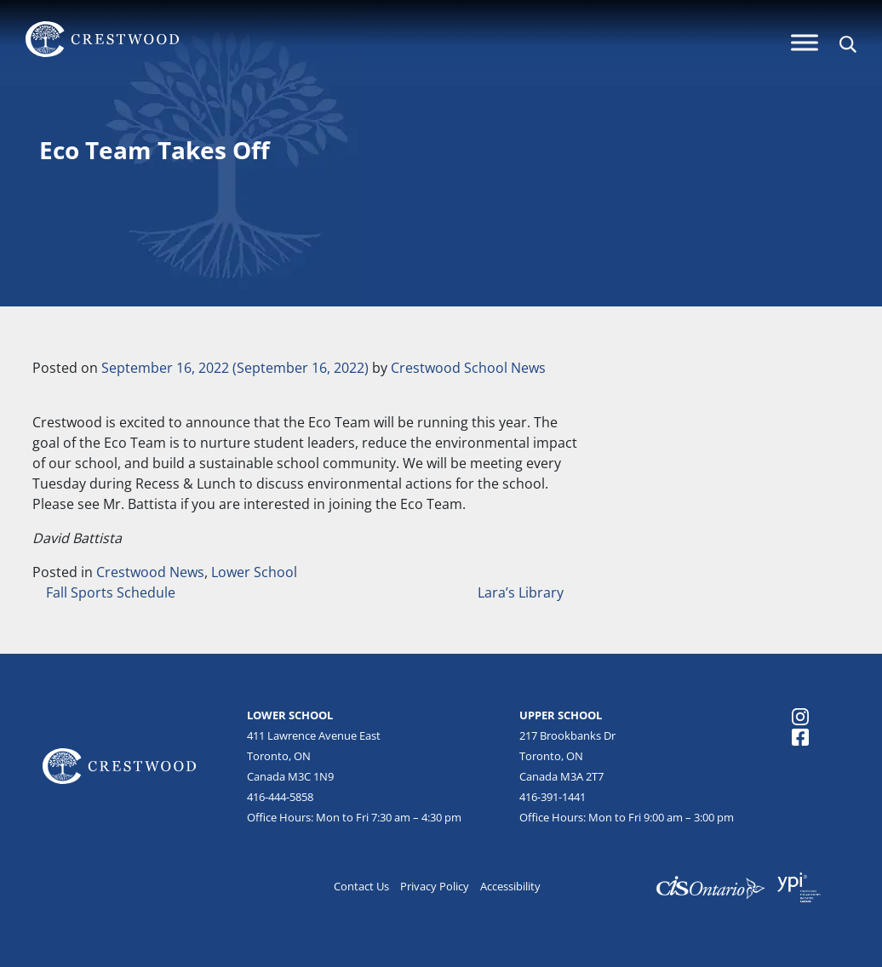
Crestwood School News (468, 367)
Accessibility (510, 886)
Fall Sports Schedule (109, 592)
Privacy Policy (434, 886)
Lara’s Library (522, 592)
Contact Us (361, 886)
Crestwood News (150, 572)
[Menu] (804, 42)
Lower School (254, 572)
